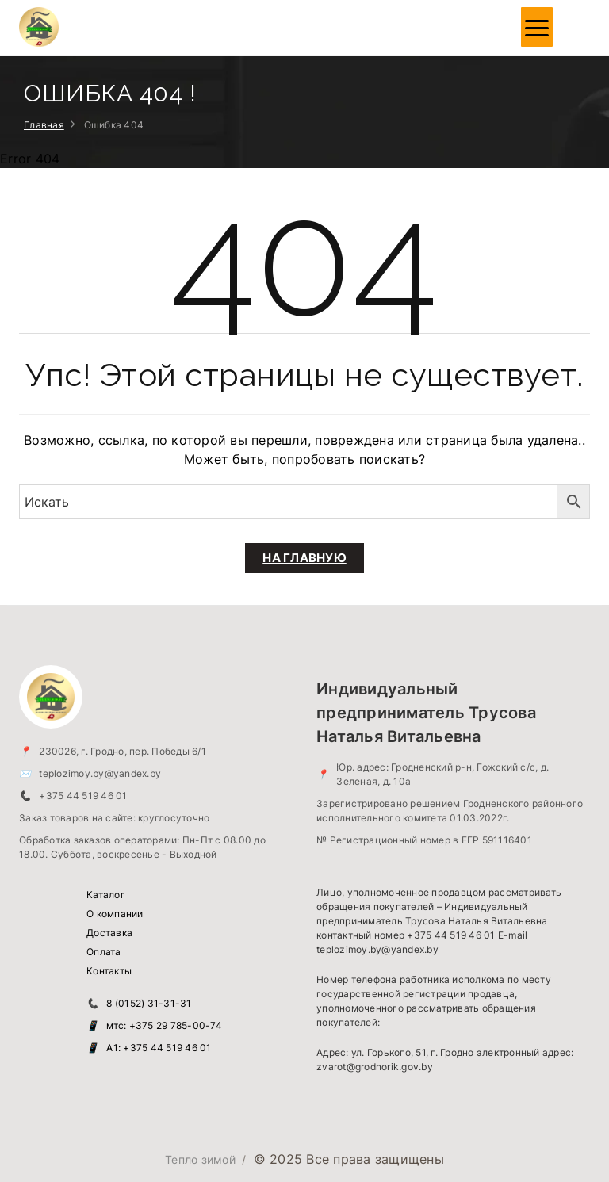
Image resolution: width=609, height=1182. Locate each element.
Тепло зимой (200, 1159)
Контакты (109, 971)
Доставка (109, 933)
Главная (44, 125)
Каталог (105, 895)
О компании (115, 914)
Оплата (103, 952)
